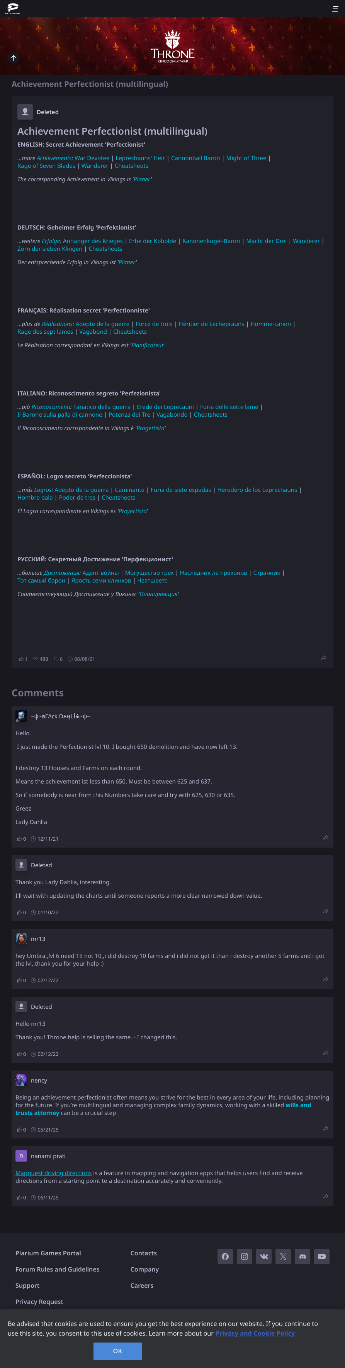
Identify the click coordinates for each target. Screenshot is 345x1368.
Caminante (129, 490)
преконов (233, 573)
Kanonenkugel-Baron (211, 241)
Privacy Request (39, 1301)
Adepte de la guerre (103, 324)
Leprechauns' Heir (140, 158)
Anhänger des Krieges (93, 241)
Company (145, 1269)
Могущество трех (149, 573)
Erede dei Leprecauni (165, 407)
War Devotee (92, 158)
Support (27, 1285)
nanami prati (48, 1156)
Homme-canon (270, 324)
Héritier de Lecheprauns (212, 324)
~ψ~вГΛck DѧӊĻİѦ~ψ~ (60, 716)
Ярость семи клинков (101, 580)
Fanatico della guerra (102, 407)
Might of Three (246, 158)
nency (39, 1080)
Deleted (48, 112)
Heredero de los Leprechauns (257, 490)
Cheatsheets (131, 166)
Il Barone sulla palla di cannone (59, 415)
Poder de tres (77, 498)
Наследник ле (199, 573)
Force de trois (154, 324)
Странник (266, 573)
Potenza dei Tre (129, 415)
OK (117, 1351)
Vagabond (93, 332)
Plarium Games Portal (48, 1253)
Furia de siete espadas (181, 490)
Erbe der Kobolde (152, 241)
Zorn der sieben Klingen (49, 249)
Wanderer (95, 166)
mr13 (38, 939)
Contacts (144, 1253)
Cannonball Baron (195, 158)
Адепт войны (100, 573)
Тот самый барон (41, 580)
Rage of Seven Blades (46, 166)
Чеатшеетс (153, 580)
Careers (142, 1285)
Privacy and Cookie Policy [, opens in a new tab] (255, 1333)
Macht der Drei (266, 241)
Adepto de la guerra (81, 490)
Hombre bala (35, 498)
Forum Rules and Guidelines (57, 1269)
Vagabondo (172, 415)
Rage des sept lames (45, 332)
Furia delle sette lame (229, 407)
